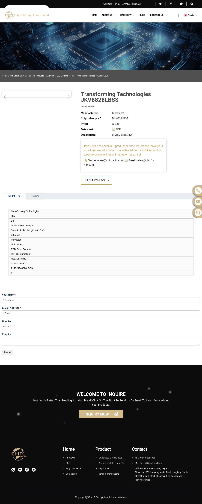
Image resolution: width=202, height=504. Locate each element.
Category (127, 15)
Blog (142, 15)
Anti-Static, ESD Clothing (57, 76)
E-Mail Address (11, 307)
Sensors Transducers (108, 474)
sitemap (123, 497)
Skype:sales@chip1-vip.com (106, 160)
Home (94, 15)
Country (6, 321)
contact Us (71, 474)
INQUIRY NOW (96, 414)
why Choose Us (73, 468)
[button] (68, 96)
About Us (109, 15)
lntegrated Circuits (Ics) (110, 457)
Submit (7, 352)
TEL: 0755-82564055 (145, 457)
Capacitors (103, 468)
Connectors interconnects (111, 463)
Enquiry (6, 334)
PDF (118, 129)
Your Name (8, 294)
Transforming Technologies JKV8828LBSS (89, 76)
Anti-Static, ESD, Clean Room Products (27, 76)
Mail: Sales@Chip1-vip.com (148, 463)
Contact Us (156, 15)
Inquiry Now (95, 180)
